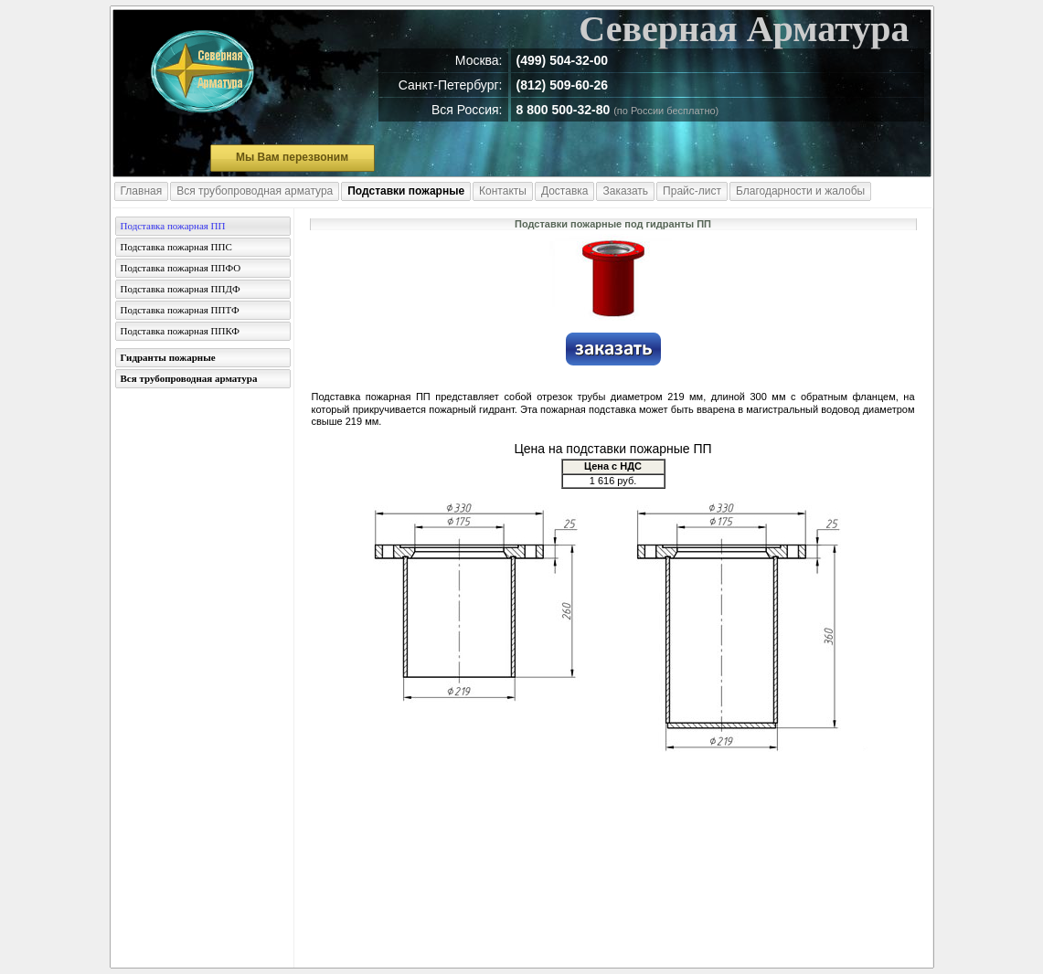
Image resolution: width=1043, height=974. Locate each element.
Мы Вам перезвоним (292, 157)
